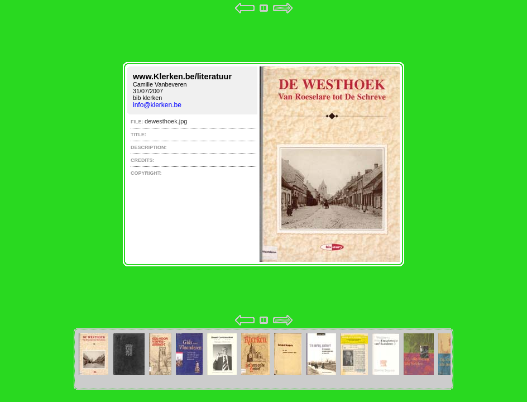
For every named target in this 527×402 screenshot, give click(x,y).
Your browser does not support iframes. (263, 164)
